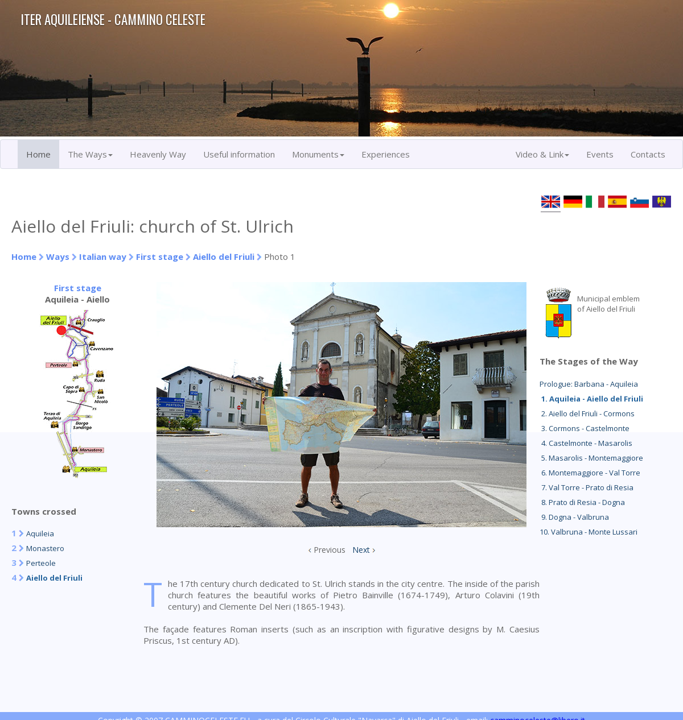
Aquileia (40, 533)
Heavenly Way (158, 154)
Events (600, 154)
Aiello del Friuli (223, 256)
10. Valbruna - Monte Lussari (588, 532)
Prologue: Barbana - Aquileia (589, 384)
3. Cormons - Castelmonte (584, 428)
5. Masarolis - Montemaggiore (591, 458)
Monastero (45, 548)
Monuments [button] (318, 154)
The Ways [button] (90, 154)
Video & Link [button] (542, 154)
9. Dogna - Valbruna (574, 517)
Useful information (239, 154)
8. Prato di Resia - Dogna (582, 502)
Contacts (648, 154)
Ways (57, 256)
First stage (159, 256)
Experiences (385, 154)
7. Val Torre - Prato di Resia (586, 487)
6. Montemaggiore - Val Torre (590, 472)
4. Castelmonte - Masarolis (586, 443)
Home (38, 154)
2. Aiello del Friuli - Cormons (587, 413)
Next (361, 549)
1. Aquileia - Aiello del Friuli (591, 399)
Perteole (41, 563)
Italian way (102, 256)
